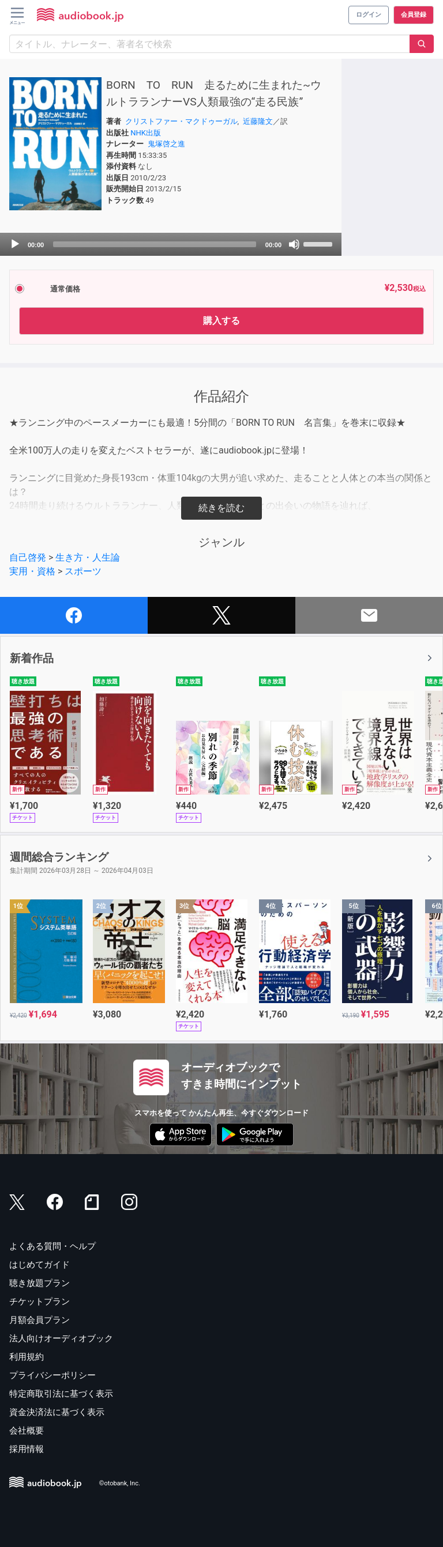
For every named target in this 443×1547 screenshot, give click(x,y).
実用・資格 (32, 571)
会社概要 (26, 1430)
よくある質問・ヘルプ (52, 1246)
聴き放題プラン (39, 1283)
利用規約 (26, 1357)
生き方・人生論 (87, 557)
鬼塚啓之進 (166, 143)
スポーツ (83, 571)
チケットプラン (39, 1301)
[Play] (15, 244)
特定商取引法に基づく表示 (61, 1394)
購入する (221, 320)
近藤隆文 (258, 121)
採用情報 (26, 1449)
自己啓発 (27, 557)
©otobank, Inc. (119, 1484)
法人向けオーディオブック (61, 1338)
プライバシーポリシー (52, 1375)
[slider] (154, 244)
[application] (170, 244)
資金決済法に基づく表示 (56, 1412)
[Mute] (294, 244)
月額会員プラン (39, 1320)
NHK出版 (145, 132)
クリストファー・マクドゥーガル (181, 121)
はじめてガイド (39, 1264)
